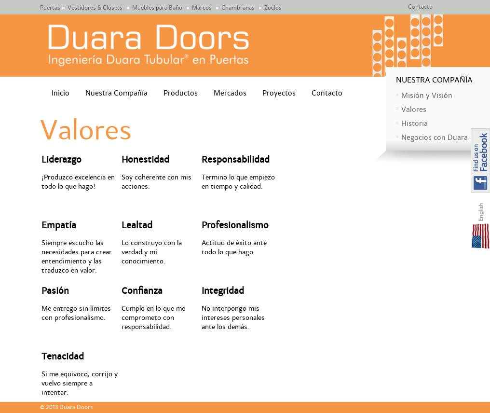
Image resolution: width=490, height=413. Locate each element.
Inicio (60, 93)
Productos (180, 93)
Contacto (420, 7)
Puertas (50, 8)
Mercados (230, 93)
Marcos (202, 8)
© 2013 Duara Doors (66, 407)
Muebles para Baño (157, 8)
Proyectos (279, 93)
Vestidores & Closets (95, 8)
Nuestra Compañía (116, 93)
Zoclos (273, 8)
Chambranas (238, 8)
